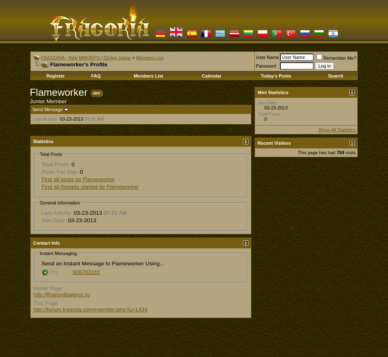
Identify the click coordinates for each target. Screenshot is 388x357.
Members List (150, 57)
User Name (267, 57)
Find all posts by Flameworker (78, 179)
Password (266, 65)
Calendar (211, 75)
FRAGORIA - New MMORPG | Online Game (85, 57)
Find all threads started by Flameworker (90, 187)
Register (56, 75)
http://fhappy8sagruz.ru (61, 294)
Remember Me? (336, 58)
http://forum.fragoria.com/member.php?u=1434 (90, 309)
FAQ (96, 75)
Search (336, 75)
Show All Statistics (337, 129)
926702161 (87, 272)
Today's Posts (276, 75)
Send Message (47, 109)
